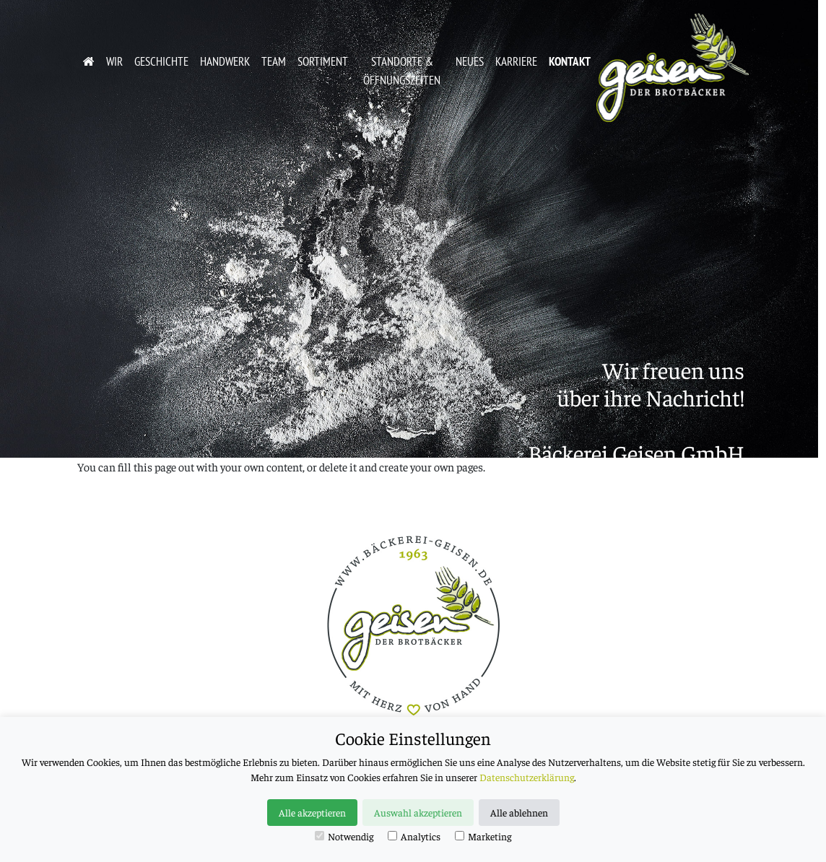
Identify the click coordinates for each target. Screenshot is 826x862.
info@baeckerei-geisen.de (625, 535)
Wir (114, 61)
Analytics (414, 836)
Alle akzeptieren (312, 812)
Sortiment (322, 61)
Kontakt (570, 61)
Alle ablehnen (519, 812)
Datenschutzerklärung (526, 776)
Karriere (516, 61)
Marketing (483, 836)
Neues (470, 61)
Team (273, 61)
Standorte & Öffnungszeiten (401, 70)
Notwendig (344, 836)
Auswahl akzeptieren (418, 812)
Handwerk (225, 61)
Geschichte (161, 61)
